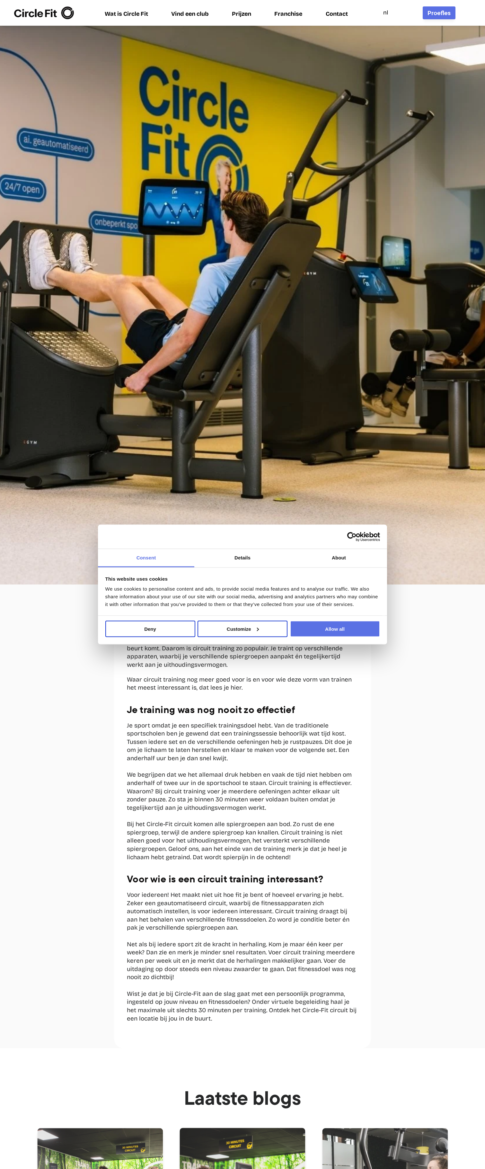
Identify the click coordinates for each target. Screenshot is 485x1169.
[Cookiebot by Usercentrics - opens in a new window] (352, 536)
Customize (243, 628)
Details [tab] (242, 557)
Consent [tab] (146, 557)
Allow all (335, 628)
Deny (150, 628)
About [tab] (339, 557)
